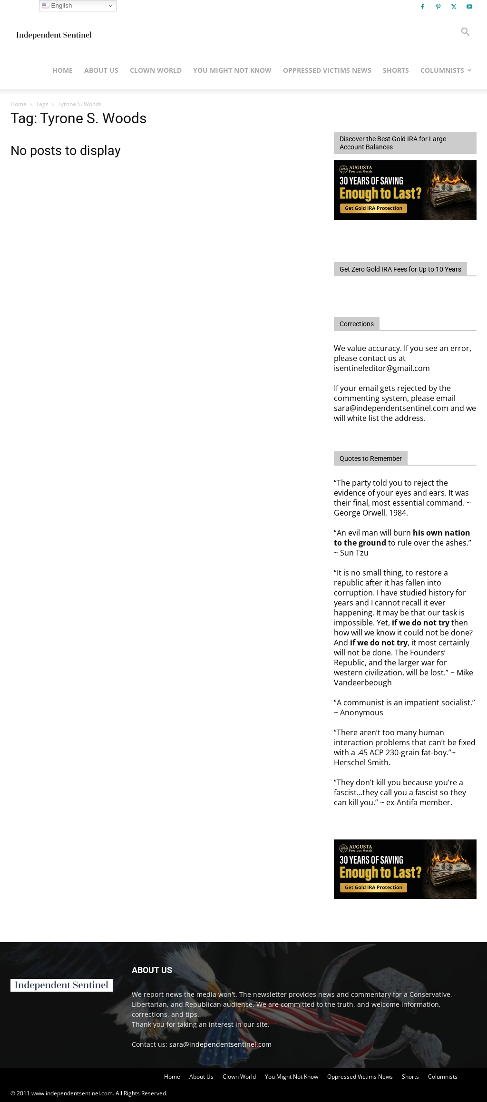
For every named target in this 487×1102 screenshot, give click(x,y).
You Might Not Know (232, 70)
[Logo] (53, 32)
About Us (101, 70)
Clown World (156, 70)
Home (62, 70)
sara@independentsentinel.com (220, 1044)
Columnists (446, 70)
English (57, 6)
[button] (465, 33)
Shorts (396, 70)
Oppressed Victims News (327, 70)
